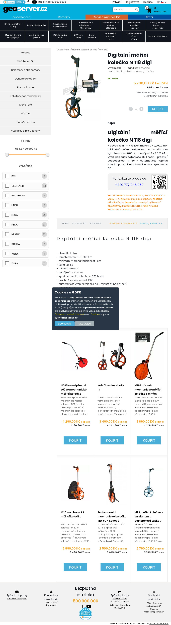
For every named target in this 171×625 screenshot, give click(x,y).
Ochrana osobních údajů (69, 314)
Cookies (95, 314)
